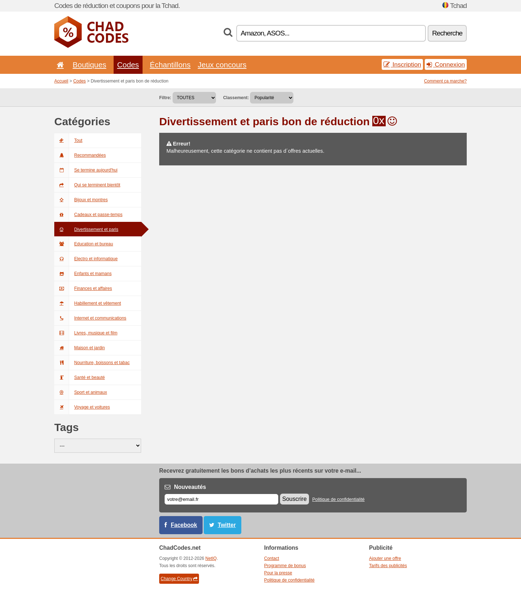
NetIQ (211, 558)
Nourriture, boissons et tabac (92, 362)
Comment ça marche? (445, 81)
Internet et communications (90, 318)
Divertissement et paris (86, 229)
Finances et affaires (83, 288)
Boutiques (89, 64)
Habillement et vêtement (87, 303)
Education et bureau (83, 244)
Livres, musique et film (85, 333)
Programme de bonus (285, 565)
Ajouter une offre (385, 558)
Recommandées (80, 155)
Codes (128, 64)
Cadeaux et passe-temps (88, 214)
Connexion (446, 64)
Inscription (402, 64)
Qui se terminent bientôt (87, 185)
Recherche (447, 33)
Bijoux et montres (81, 200)
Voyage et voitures (82, 407)
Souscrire (294, 499)
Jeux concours (222, 64)
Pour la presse (278, 572)
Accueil (61, 81)
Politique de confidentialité (338, 499)
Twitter (227, 525)
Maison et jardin (79, 348)
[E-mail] (221, 499)
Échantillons (170, 64)
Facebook (184, 525)
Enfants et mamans (82, 273)
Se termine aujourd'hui (86, 170)
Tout (68, 140)
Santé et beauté (79, 377)
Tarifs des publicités (388, 565)
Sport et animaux (80, 392)
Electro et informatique (86, 259)
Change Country (179, 578)
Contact (271, 558)
